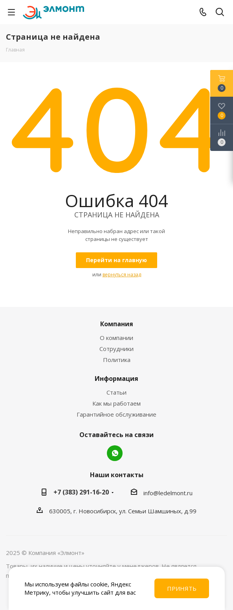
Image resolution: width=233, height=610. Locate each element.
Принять (181, 588)
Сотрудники (116, 349)
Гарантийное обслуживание (116, 414)
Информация (116, 378)
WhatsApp (115, 453)
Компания (116, 324)
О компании (116, 338)
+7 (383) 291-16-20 (81, 492)
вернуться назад (122, 274)
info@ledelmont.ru (168, 493)
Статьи (116, 392)
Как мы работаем (116, 403)
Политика (116, 360)
